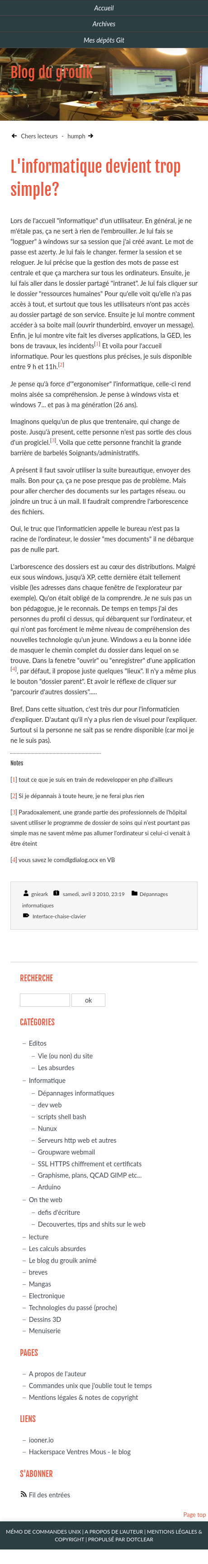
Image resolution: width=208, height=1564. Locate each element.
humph (76, 136)
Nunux (47, 1128)
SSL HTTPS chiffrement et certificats (90, 1164)
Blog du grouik (51, 72)
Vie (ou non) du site (65, 1056)
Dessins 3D (45, 1319)
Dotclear (139, 1539)
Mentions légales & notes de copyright (83, 1397)
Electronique (47, 1296)
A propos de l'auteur (57, 1374)
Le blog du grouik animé (63, 1260)
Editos (38, 1043)
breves (38, 1272)
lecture (39, 1237)
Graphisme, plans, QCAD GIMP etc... (90, 1175)
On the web (45, 1199)
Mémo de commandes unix (43, 1532)
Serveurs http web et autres (77, 1140)
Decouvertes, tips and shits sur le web (92, 1224)
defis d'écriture (59, 1212)
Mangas (40, 1284)
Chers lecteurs (38, 136)
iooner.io (41, 1440)
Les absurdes (56, 1068)
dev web (50, 1105)
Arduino (49, 1187)
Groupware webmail (66, 1152)
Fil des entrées (49, 1495)
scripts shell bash (62, 1117)
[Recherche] (45, 1000)
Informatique (47, 1080)
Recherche (36, 978)
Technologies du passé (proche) (73, 1307)
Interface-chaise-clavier (59, 916)
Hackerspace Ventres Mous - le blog (80, 1452)
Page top (194, 1514)
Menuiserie (45, 1331)
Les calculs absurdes (57, 1248)
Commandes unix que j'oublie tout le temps (90, 1385)
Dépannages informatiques (76, 1093)
